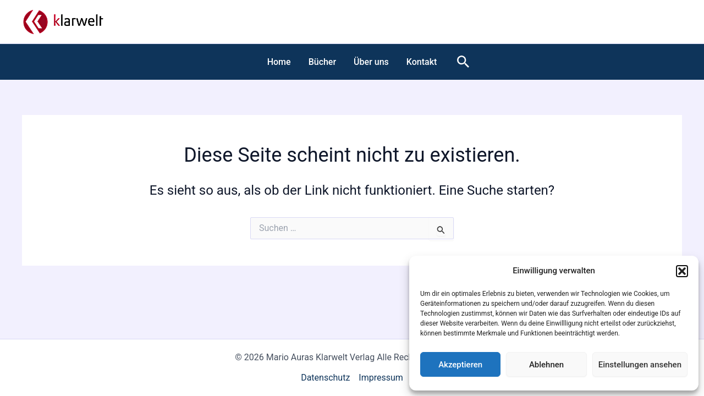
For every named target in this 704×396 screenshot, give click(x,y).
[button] (682, 271)
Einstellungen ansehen (639, 365)
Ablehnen (546, 365)
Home (279, 62)
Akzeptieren (460, 365)
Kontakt (421, 62)
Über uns (371, 62)
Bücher (322, 62)
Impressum (381, 377)
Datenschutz (325, 377)
